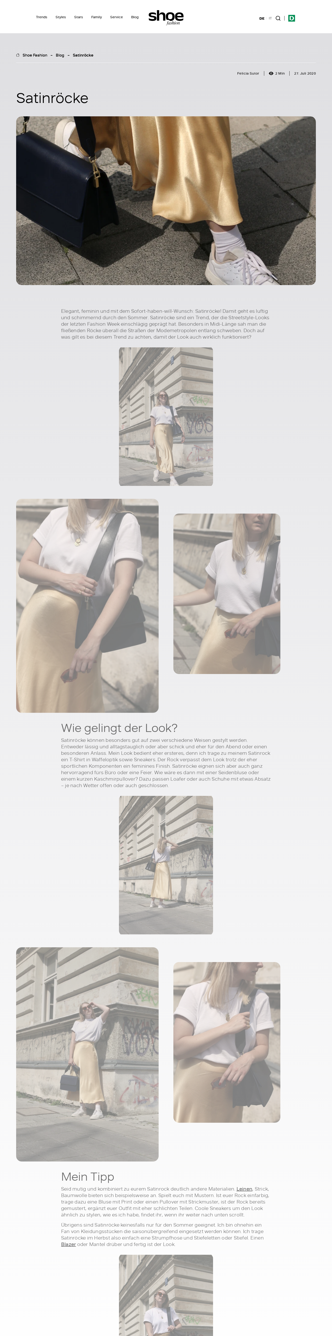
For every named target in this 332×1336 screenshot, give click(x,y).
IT (270, 18)
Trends (41, 17)
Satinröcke (83, 55)
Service (116, 17)
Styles (61, 17)
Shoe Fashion (35, 55)
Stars (78, 17)
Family (96, 17)
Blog (134, 17)
